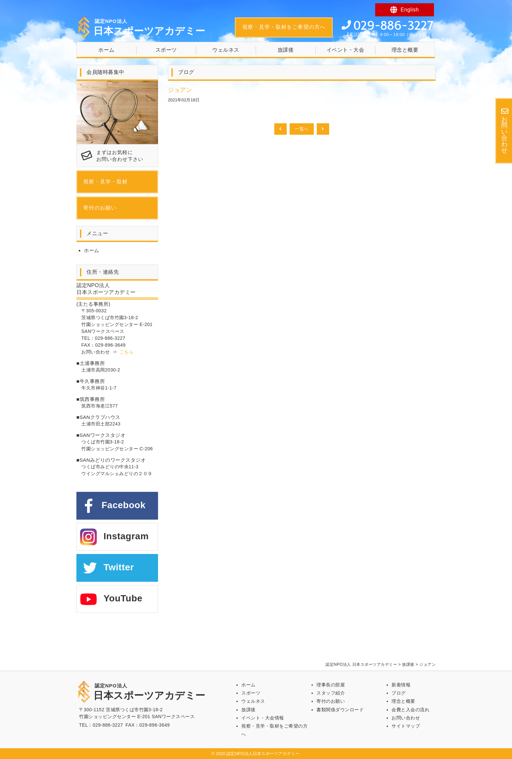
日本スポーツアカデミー (149, 27)
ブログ (399, 693)
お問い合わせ (406, 717)
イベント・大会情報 (262, 717)
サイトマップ (406, 726)
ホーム (106, 50)
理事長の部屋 (330, 684)
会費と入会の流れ (410, 709)
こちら (127, 351)
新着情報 (401, 684)
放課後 (286, 50)
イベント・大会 (345, 50)
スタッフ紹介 (330, 693)
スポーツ (166, 50)
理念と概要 (405, 50)
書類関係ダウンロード (340, 709)
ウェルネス (225, 50)
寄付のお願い (100, 208)
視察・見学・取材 (105, 181)
